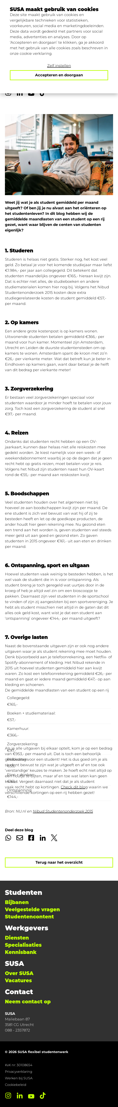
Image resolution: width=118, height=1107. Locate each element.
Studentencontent (29, 917)
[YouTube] (31, 1095)
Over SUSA (19, 973)
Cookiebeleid (15, 1085)
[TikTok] (42, 1095)
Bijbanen (17, 902)
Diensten (17, 938)
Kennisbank (21, 952)
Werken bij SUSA (18, 1078)
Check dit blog (74, 787)
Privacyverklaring (18, 1072)
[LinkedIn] (19, 1095)
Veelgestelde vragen (32, 909)
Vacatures (18, 980)
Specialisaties (23, 945)
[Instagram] (8, 1095)
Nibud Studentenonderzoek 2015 (63, 811)
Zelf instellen (59, 65)
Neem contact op (28, 1002)
